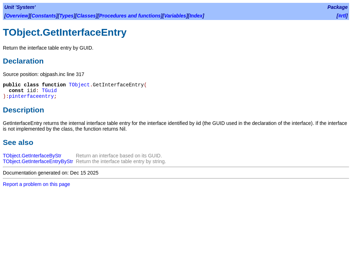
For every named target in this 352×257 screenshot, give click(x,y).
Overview (17, 16)
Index (196, 16)
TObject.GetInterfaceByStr (32, 155)
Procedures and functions (130, 16)
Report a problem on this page (36, 184)
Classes (86, 16)
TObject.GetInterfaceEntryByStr (38, 161)
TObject (79, 85)
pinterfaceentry (31, 96)
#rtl (342, 16)
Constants (43, 16)
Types (66, 16)
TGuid (49, 91)
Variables (175, 16)
